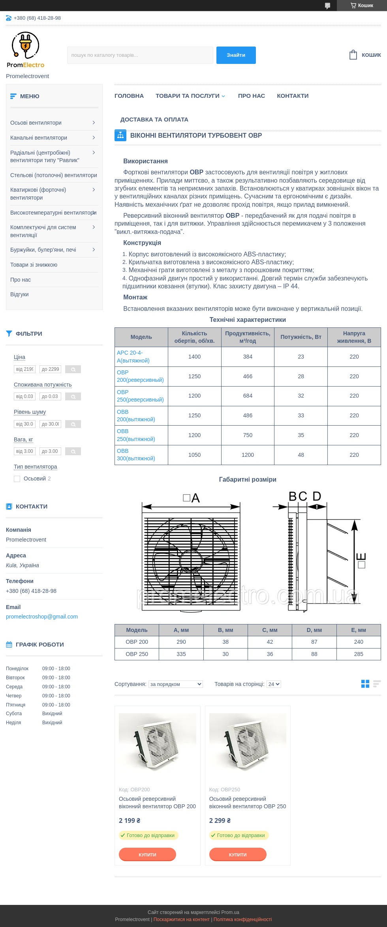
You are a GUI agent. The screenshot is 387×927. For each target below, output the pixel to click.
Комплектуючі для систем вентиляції (43, 231)
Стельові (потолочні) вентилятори (53, 175)
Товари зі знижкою (33, 265)
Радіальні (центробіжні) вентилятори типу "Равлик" (44, 157)
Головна (129, 96)
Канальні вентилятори (38, 138)
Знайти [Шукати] (236, 55)
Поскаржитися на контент (182, 919)
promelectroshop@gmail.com (42, 616)
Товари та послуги (188, 96)
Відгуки (19, 294)
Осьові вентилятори (36, 123)
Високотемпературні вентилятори (53, 212)
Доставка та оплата (154, 119)
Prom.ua (230, 912)
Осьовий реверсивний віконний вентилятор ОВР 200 (157, 802)
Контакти (292, 96)
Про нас (20, 280)
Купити (147, 854)
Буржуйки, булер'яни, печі (43, 250)
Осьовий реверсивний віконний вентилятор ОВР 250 (247, 802)
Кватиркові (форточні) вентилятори (38, 194)
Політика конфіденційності (243, 919)
